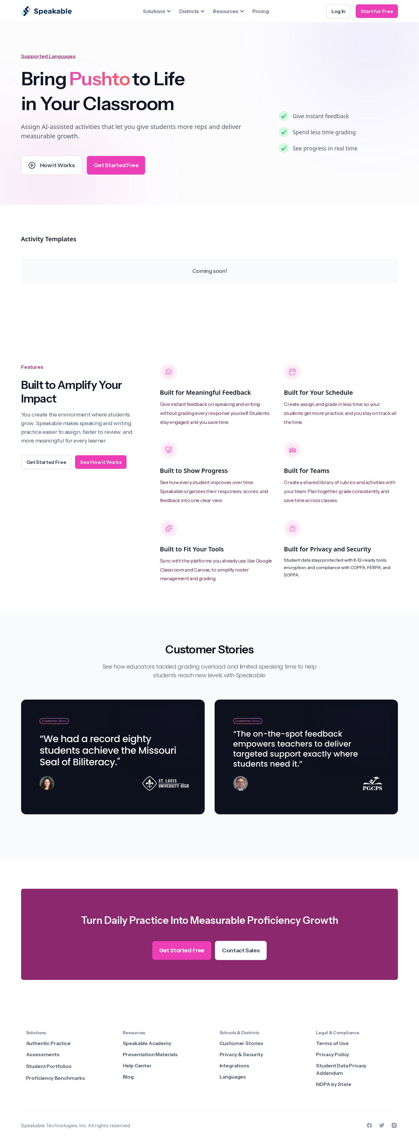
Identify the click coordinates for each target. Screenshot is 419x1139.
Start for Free (377, 11)
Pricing (260, 11)
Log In (338, 11)
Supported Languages (48, 56)
